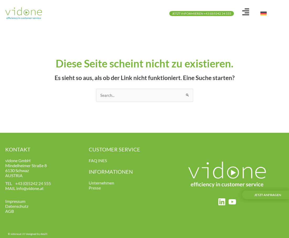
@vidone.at (33, 188)
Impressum (15, 201)
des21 (44, 233)
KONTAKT (17, 149)
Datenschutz (16, 206)
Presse (95, 187)
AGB (9, 211)
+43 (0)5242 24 (29, 183)
